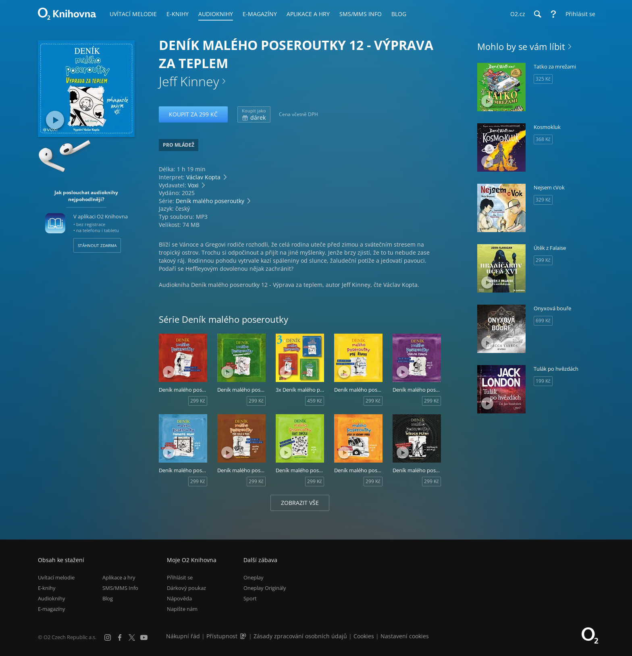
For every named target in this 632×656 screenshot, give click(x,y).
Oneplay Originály (264, 588)
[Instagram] (108, 637)
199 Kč (543, 381)
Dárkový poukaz (186, 588)
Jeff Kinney (189, 81)
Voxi (193, 185)
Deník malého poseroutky (210, 201)
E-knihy (47, 588)
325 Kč (543, 78)
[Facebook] (120, 637)
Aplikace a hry (118, 577)
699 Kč (543, 320)
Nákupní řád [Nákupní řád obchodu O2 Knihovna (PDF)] (183, 636)
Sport (250, 598)
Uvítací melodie (56, 577)
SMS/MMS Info (120, 588)
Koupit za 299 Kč (193, 114)
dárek (254, 114)
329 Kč (543, 199)
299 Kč (197, 400)
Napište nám (182, 608)
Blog (107, 598)
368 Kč (543, 139)
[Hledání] (537, 14)
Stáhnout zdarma (97, 245)
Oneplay (253, 577)
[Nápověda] (553, 14)
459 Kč (314, 400)
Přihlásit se (180, 577)
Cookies (363, 636)
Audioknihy (51, 598)
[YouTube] (144, 637)
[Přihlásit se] (578, 14)
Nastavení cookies (404, 636)
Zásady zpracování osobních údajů (300, 636)
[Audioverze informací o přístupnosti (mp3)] (244, 636)
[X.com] (132, 637)
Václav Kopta (203, 177)
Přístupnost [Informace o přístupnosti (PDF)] (221, 636)
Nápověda (179, 598)
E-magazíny (51, 608)
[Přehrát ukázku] (55, 120)
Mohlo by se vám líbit (521, 46)
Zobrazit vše (300, 503)
